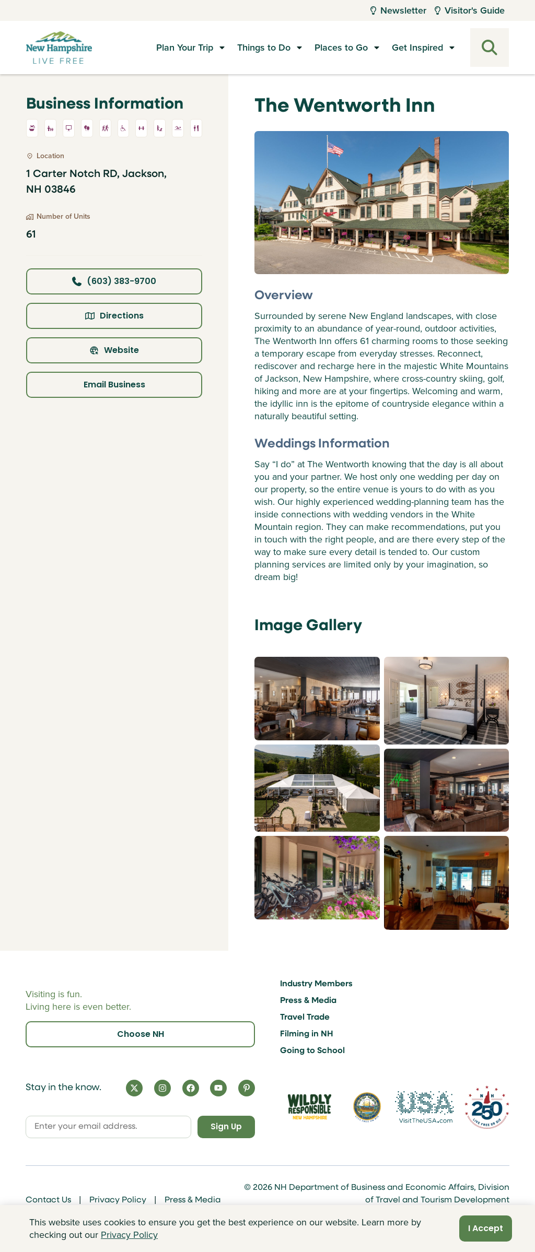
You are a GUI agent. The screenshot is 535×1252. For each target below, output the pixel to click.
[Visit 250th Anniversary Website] (486, 1106)
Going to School (312, 1049)
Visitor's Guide (470, 10)
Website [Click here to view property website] (114, 350)
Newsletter (398, 10)
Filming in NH (306, 1033)
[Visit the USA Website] (424, 1106)
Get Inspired (417, 47)
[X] (134, 1086)
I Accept (485, 1228)
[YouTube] (218, 1086)
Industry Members (316, 982)
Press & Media (308, 999)
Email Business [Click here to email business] (114, 385)
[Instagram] (162, 1086)
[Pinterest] (246, 1086)
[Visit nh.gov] (367, 1106)
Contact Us (48, 1200)
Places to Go (341, 47)
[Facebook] (190, 1086)
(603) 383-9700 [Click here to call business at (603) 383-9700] (114, 281)
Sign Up (222, 1126)
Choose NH (140, 1032)
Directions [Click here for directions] (114, 316)
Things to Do (263, 47)
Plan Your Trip (184, 47)
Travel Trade (305, 1016)
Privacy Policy (117, 1200)
